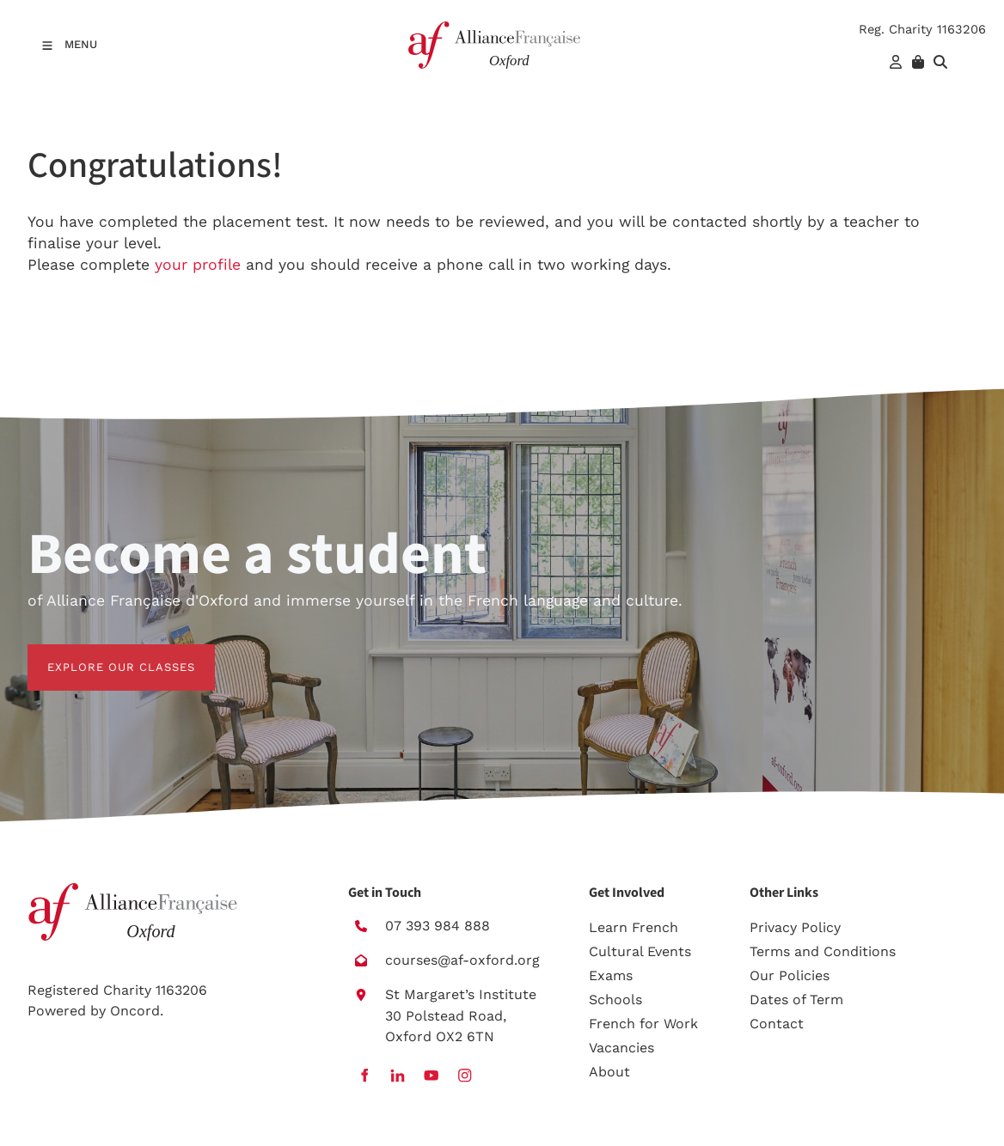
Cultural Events (640, 951)
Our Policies (790, 975)
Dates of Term (796, 999)
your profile (198, 264)
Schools (615, 999)
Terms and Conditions (823, 951)
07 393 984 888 (437, 925)
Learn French (633, 927)
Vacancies (621, 1047)
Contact (777, 1023)
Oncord (135, 1011)
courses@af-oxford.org (462, 960)
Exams (611, 975)
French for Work (643, 1023)
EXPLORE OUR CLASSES (101, 654)
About (609, 1072)
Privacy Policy (795, 927)
